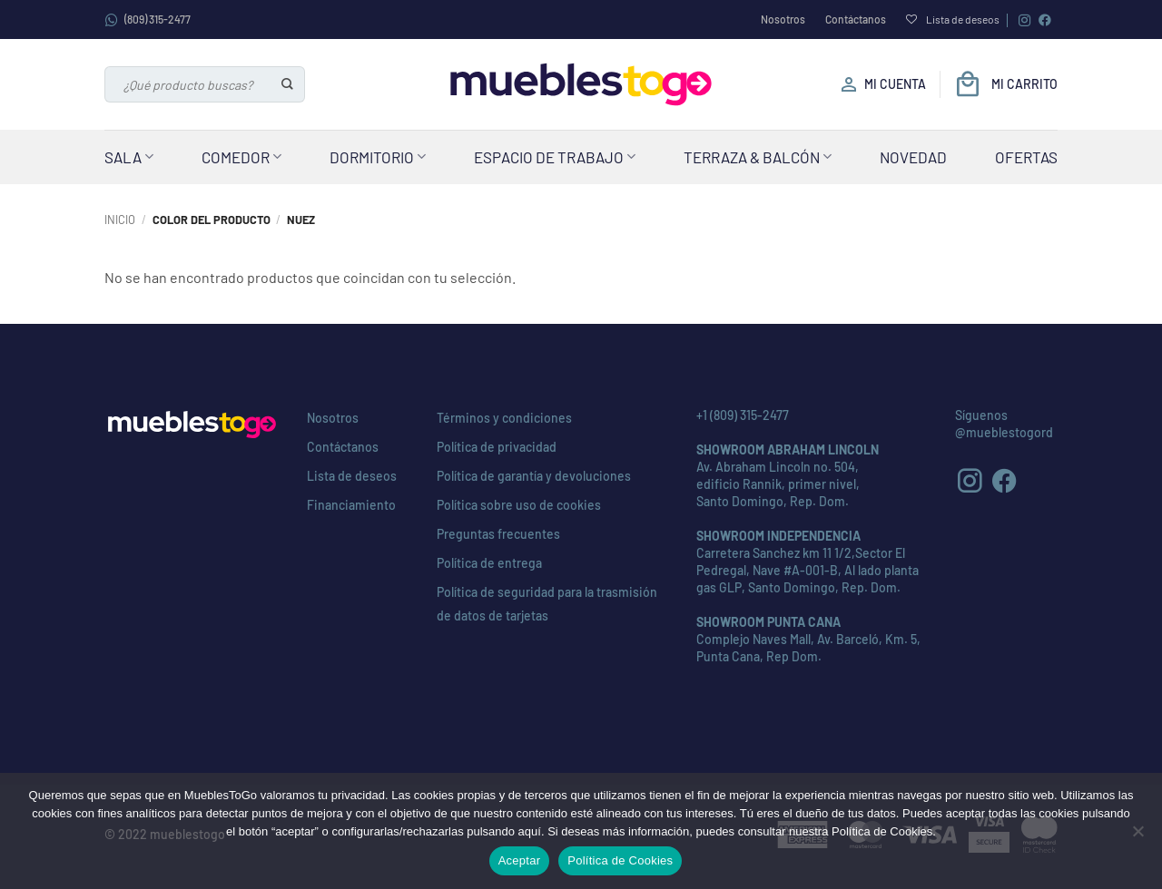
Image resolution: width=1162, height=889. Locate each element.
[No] (1137, 836)
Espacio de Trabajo (554, 157)
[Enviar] (288, 84)
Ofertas (1026, 157)
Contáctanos (855, 19)
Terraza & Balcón (758, 157)
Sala (128, 157)
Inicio (119, 219)
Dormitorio (378, 157)
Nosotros (783, 19)
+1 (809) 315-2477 (742, 415)
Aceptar (519, 860)
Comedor (241, 157)
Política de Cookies (620, 860)
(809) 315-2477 (147, 20)
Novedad (913, 157)
